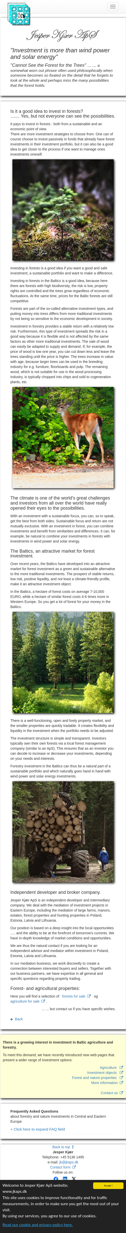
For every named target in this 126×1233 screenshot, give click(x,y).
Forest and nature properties (97, 1078)
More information (107, 1083)
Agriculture (111, 1068)
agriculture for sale (27, 1001)
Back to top (63, 1147)
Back (16, 1019)
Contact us (112, 1093)
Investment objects (105, 1073)
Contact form (63, 1167)
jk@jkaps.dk (68, 1162)
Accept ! (108, 1186)
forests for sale (76, 996)
